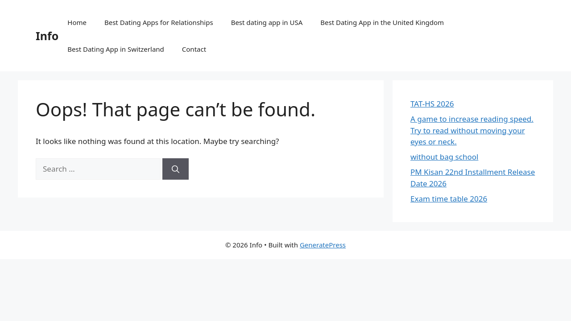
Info (47, 35)
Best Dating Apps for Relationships (158, 22)
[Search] (175, 169)
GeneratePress (323, 244)
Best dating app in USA (267, 22)
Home (77, 22)
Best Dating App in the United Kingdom (382, 22)
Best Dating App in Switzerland (115, 49)
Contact (194, 49)
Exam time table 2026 (448, 198)
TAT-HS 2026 (432, 104)
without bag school (444, 157)
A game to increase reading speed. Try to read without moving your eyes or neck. (472, 130)
